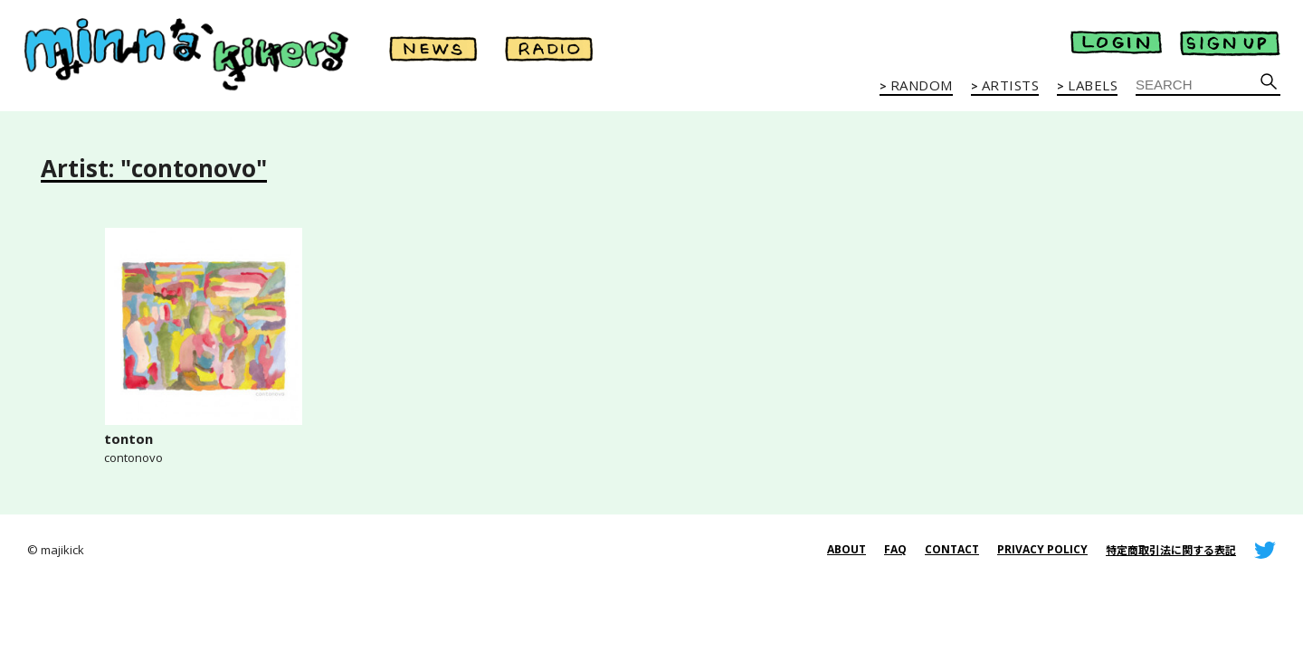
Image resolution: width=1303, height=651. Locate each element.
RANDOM (921, 86)
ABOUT (846, 549)
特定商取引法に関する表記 (1171, 550)
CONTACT (952, 549)
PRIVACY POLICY (1042, 549)
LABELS (1093, 86)
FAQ (895, 549)
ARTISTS (1011, 86)
